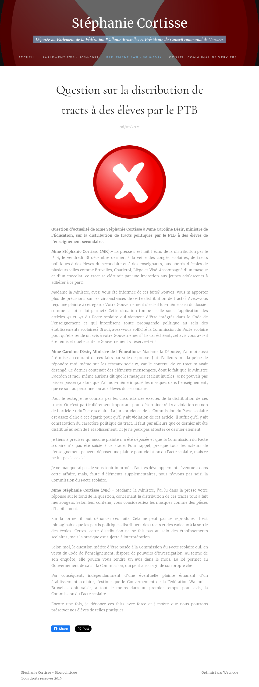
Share (61, 629)
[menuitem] (51, 57)
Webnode (230, 672)
